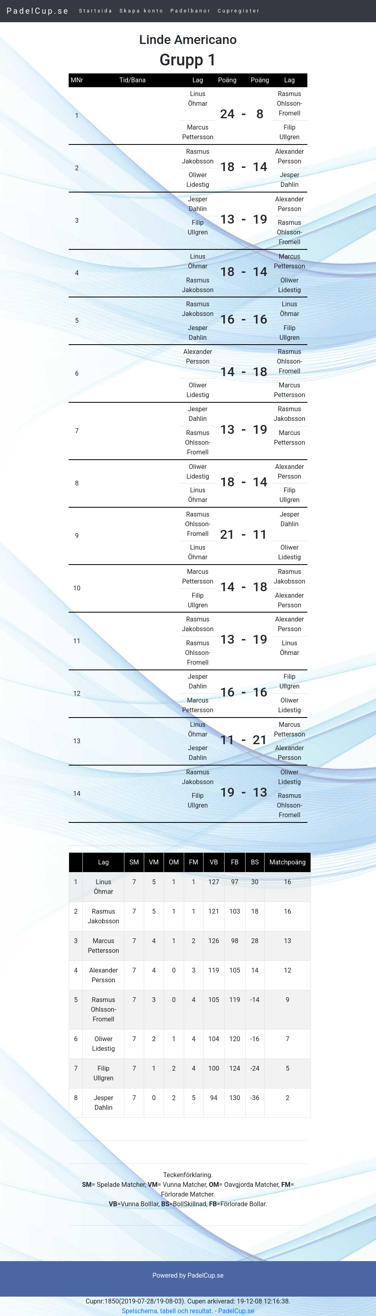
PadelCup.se (37, 11)
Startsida (96, 11)
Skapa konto (142, 11)
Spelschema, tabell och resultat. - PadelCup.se (188, 1311)
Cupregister (239, 11)
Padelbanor (190, 11)
